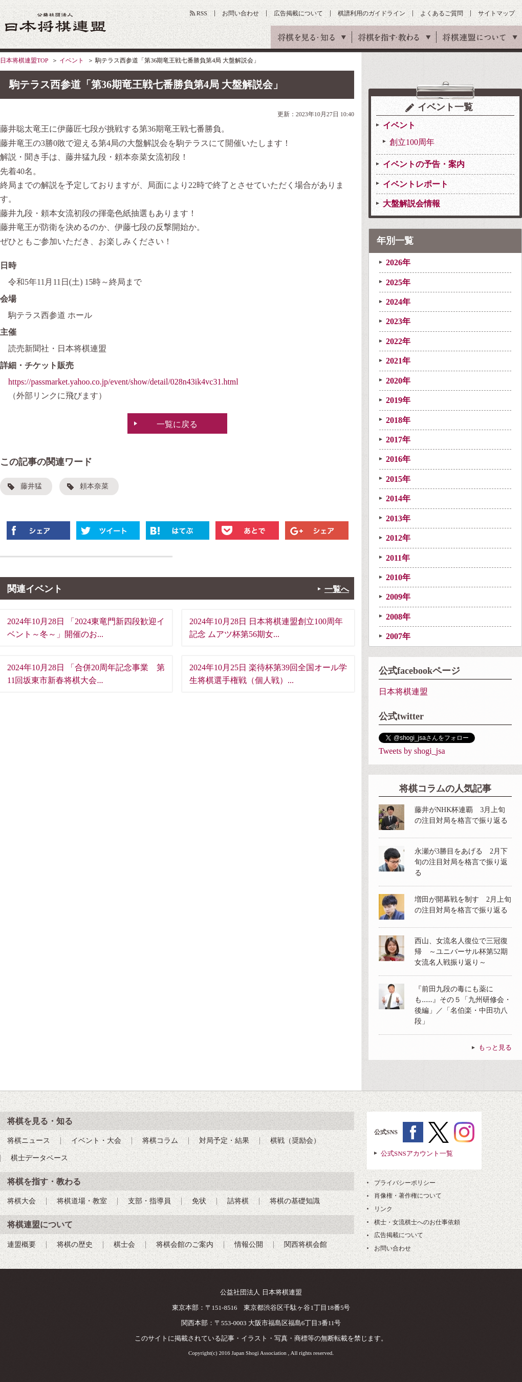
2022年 (398, 341)
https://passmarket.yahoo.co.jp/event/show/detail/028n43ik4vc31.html (123, 381)
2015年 (398, 479)
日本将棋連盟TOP (24, 60)
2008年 (398, 616)
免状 (199, 1201)
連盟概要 (21, 1244)
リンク (383, 1209)
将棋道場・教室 (82, 1201)
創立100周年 (411, 142)
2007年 (398, 636)
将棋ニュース (28, 1140)
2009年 (398, 596)
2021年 (398, 360)
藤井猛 (31, 486)
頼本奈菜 (94, 486)
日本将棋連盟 (403, 691)
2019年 (398, 400)
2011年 (398, 558)
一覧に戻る (177, 424)
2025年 (398, 282)
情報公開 (248, 1244)
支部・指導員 (149, 1201)
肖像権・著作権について (408, 1195)
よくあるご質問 (441, 13)
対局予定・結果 (224, 1140)
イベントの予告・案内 (424, 164)
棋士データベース (39, 1158)
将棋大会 (21, 1201)
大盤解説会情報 (411, 203)
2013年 (398, 518)
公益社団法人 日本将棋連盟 (55, 22)
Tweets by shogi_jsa (412, 751)
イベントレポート (415, 184)
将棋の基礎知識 (295, 1201)
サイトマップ (496, 13)
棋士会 (124, 1244)
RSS (202, 13)
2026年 (398, 262)
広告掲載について (298, 13)
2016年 (398, 459)
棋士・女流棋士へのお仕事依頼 (417, 1222)
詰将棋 (238, 1201)
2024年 (398, 301)
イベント (71, 60)
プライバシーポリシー (405, 1182)
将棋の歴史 (75, 1244)
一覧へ (336, 589)
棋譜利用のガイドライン (371, 13)
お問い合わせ (240, 13)
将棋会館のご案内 (184, 1244)
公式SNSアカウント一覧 (417, 1153)
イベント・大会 (96, 1140)
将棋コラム (160, 1140)
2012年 (398, 538)
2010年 (398, 577)
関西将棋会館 (305, 1244)
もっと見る (495, 1047)
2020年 (398, 380)
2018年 (398, 420)
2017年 (398, 439)
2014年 (398, 498)
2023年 (398, 321)
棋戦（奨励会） (295, 1140)
